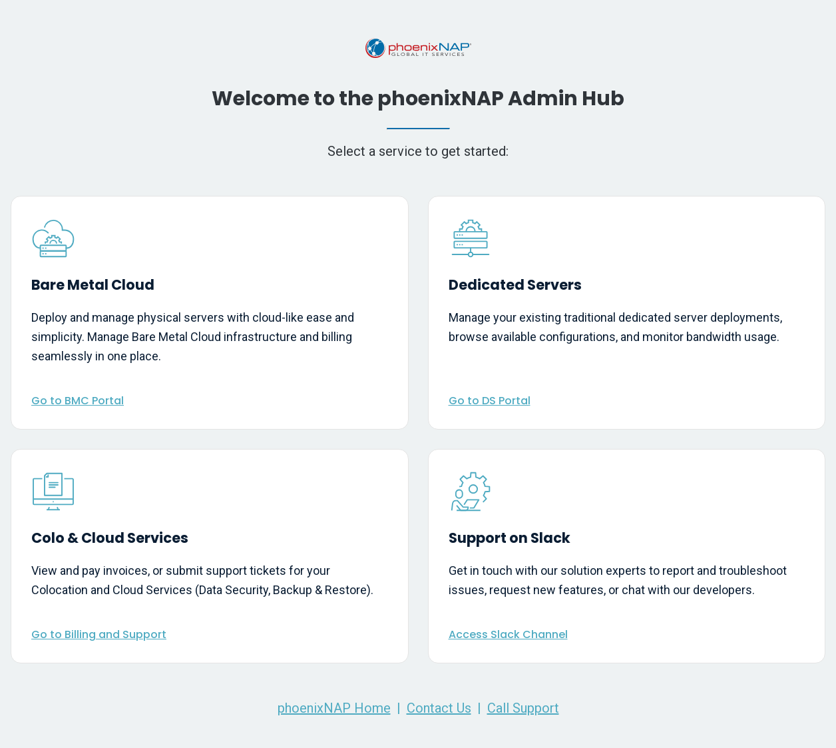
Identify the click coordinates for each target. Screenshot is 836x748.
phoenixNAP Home (334, 708)
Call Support (523, 708)
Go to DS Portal (489, 400)
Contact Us (439, 708)
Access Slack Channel (508, 634)
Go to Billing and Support (98, 634)
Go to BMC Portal (77, 400)
